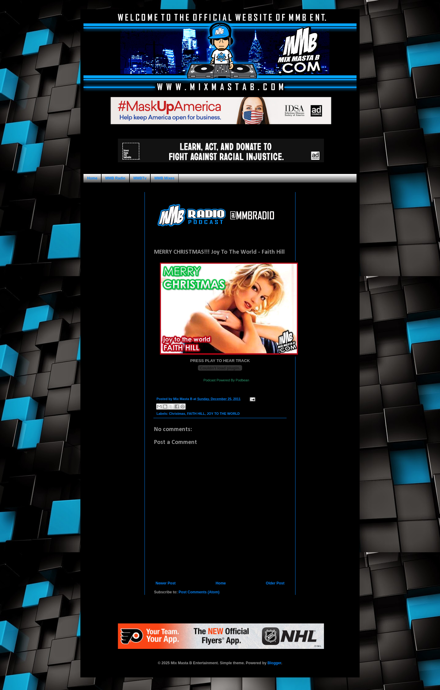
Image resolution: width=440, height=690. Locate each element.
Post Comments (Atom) (199, 592)
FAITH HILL (196, 413)
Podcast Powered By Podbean (226, 380)
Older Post (275, 583)
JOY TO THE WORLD (223, 413)
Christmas (177, 413)
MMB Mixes (164, 178)
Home (92, 178)
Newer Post (166, 583)
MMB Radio (115, 178)
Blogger (274, 663)
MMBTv (140, 178)
